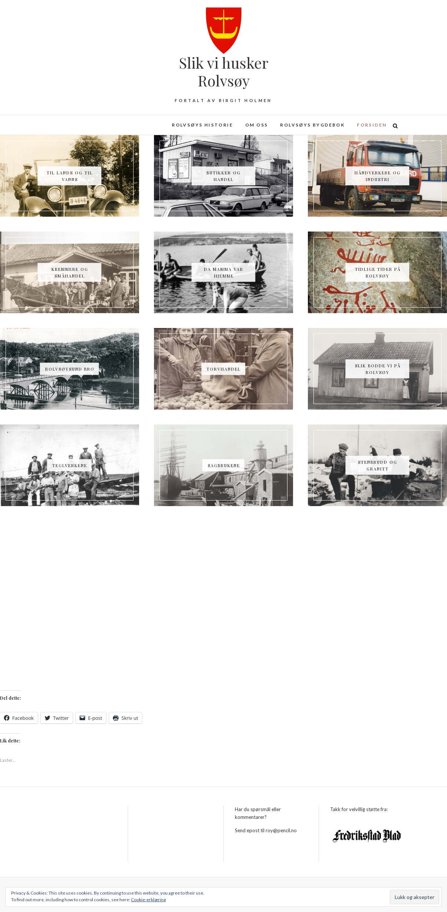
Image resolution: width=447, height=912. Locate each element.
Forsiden (372, 125)
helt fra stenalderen (258, 537)
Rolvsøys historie (202, 125)
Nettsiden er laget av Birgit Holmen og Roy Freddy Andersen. (204, 546)
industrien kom (313, 537)
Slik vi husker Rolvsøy (223, 71)
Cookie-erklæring (148, 899)
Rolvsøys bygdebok (312, 125)
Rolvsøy (87, 546)
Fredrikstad (118, 546)
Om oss (256, 125)
